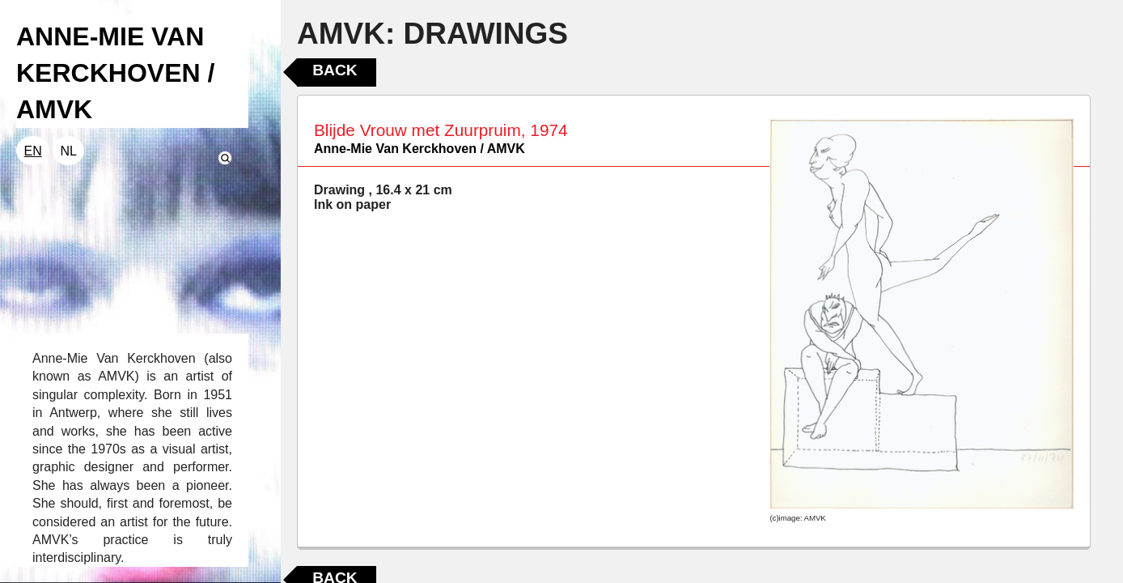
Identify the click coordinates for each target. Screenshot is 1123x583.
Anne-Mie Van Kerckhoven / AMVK (419, 148)
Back (334, 70)
